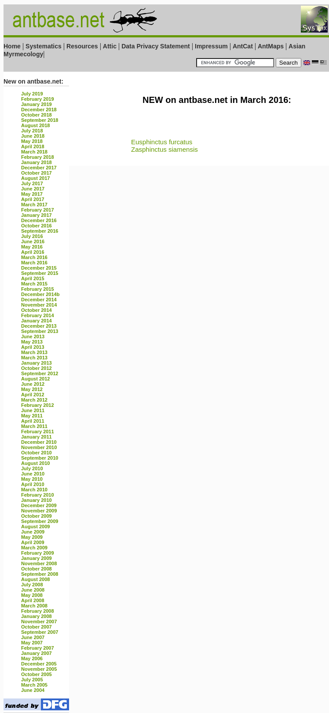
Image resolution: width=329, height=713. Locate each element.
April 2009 (32, 542)
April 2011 (32, 421)
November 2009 (39, 510)
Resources (82, 46)
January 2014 (36, 320)
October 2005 (36, 674)
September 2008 (39, 574)
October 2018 (36, 114)
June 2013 (32, 336)
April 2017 (32, 199)
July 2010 (32, 468)
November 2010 (39, 447)
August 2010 (35, 463)
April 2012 (32, 394)
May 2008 (32, 595)
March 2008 (34, 605)
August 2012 (35, 378)
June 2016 (32, 241)
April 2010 (32, 484)
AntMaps (271, 46)
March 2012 (34, 399)
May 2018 (32, 141)
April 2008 (32, 600)
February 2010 (37, 494)
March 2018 (34, 151)
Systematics (44, 46)
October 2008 (36, 568)
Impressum (211, 46)
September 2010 (39, 458)
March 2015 (34, 283)
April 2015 (32, 278)
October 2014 (36, 310)
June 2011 (32, 410)
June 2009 (32, 531)
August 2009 (35, 526)
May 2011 (32, 415)
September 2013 (39, 331)
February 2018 (37, 157)
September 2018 (39, 120)
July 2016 (32, 236)
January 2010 (36, 500)
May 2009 (32, 537)
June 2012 (32, 384)
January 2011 (36, 436)
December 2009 (39, 505)
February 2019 (37, 99)
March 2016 (34, 257)
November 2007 (39, 621)
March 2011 (34, 426)
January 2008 (36, 616)
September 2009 (39, 521)
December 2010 (39, 442)
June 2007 (32, 637)
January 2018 (36, 162)
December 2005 (39, 663)
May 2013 (32, 341)
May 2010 (32, 479)
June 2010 (32, 473)
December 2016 (39, 220)
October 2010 (36, 452)
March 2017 (34, 204)
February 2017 (37, 209)
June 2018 (32, 136)
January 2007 (36, 653)
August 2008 (35, 579)
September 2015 (39, 273)
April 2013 (32, 347)
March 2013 (34, 352)
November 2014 (39, 304)
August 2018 (35, 125)
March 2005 (34, 684)
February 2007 (37, 648)
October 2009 (36, 516)
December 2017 (39, 167)
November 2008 (39, 563)
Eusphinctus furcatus (161, 142)
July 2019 (32, 93)
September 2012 (39, 373)
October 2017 (36, 173)
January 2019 (36, 104)
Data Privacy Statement (155, 46)
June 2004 (32, 690)
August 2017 (35, 178)
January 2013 (36, 363)
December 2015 (39, 268)
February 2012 (37, 405)
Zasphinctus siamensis (164, 149)
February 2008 (37, 611)
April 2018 (32, 146)
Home (12, 46)
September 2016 (39, 231)
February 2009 (37, 553)
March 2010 (34, 489)
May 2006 (32, 658)
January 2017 (36, 215)
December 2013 (39, 326)
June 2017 (32, 188)
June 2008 (32, 589)
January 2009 (36, 558)
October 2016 (36, 225)
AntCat (244, 46)
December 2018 (39, 109)
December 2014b (40, 294)
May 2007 (32, 642)
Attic (110, 46)
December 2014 (39, 299)
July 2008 (32, 584)
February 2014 (37, 315)
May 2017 (32, 194)
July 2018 (32, 130)
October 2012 (36, 368)
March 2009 (34, 547)
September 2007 (39, 632)
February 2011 (37, 431)
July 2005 (32, 679)
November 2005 (39, 669)
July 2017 (32, 183)
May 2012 (32, 389)
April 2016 (32, 252)
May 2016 (32, 246)
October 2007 (36, 626)
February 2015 (37, 289)
